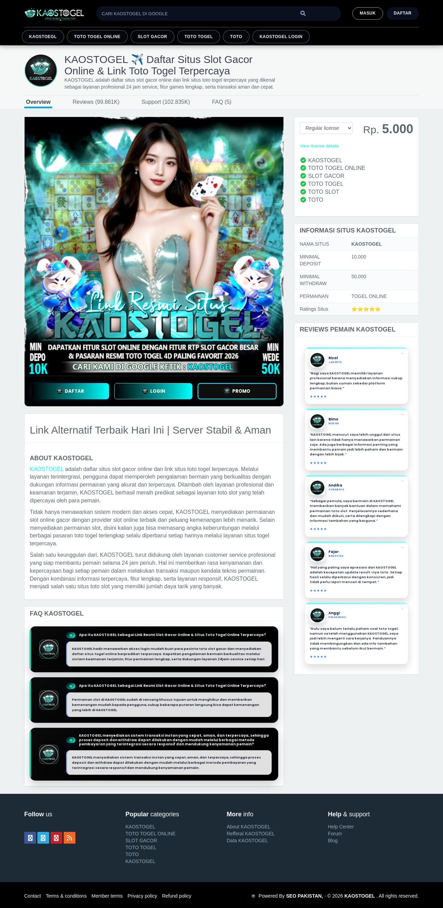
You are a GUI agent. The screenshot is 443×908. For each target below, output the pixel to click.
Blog (333, 840)
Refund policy (176, 896)
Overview (38, 102)
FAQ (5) (222, 102)
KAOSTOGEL (47, 469)
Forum (335, 833)
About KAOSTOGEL (249, 826)
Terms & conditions (66, 896)
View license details (319, 145)
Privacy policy (142, 896)
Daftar (403, 13)
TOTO (236, 36)
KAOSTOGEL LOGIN (281, 36)
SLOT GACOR (152, 36)
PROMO (237, 391)
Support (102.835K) (166, 102)
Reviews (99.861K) (96, 102)
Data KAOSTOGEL (247, 840)
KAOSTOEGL (43, 36)
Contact (32, 896)
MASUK (368, 13)
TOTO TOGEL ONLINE (97, 36)
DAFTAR (70, 391)
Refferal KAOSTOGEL (251, 833)
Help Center (341, 826)
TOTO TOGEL (198, 36)
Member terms (107, 896)
